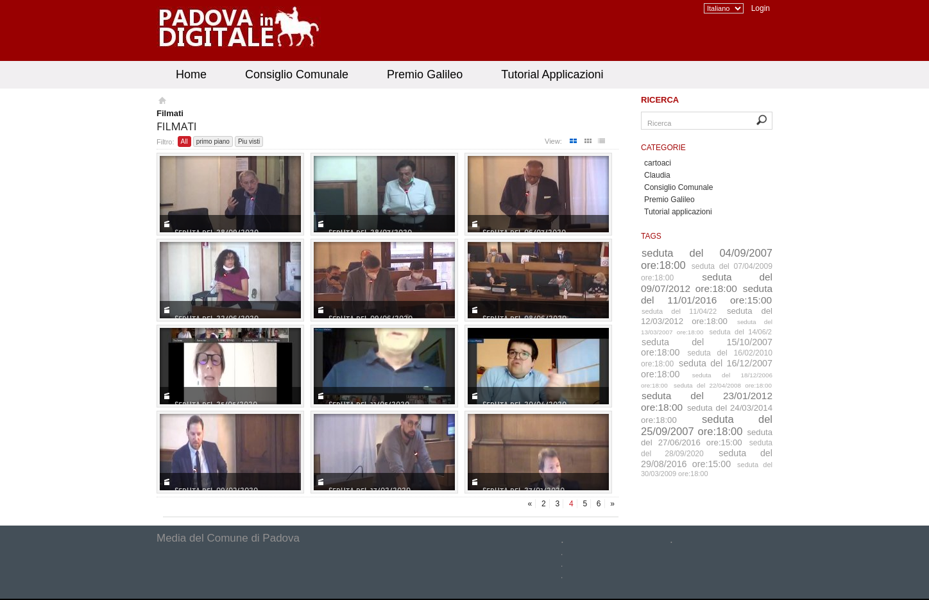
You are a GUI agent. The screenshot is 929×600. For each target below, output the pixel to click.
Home (191, 74)
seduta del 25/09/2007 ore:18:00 (706, 425)
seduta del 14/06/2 (741, 332)
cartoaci (657, 163)
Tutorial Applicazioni (552, 74)
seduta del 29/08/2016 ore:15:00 (706, 458)
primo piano (213, 141)
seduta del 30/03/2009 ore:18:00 (706, 469)
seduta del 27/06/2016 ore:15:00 (706, 437)
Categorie (663, 147)
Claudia (657, 175)
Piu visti (249, 141)
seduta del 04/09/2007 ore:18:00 (706, 259)
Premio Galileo (425, 74)
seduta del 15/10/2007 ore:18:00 (706, 347)
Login (760, 8)
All (184, 141)
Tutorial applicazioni (678, 211)
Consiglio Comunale (296, 74)
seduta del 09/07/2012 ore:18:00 (706, 282)
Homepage (161, 102)
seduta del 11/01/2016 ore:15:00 (706, 294)
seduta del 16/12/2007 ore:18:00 (706, 368)
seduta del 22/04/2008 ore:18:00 (723, 385)
